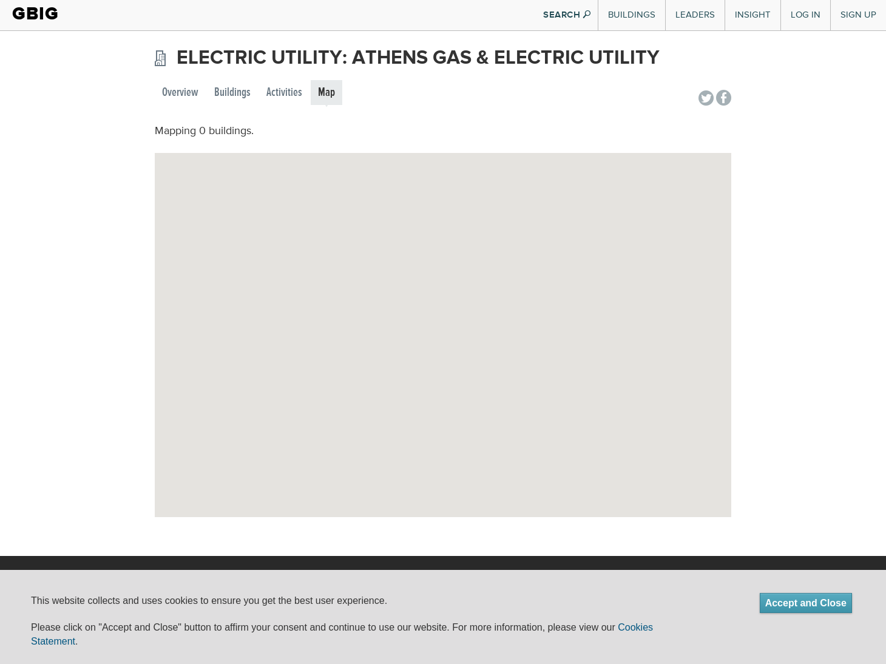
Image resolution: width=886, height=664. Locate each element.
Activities (284, 92)
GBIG (35, 13)
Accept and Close (806, 603)
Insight (753, 14)
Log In (805, 14)
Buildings (631, 14)
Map (326, 92)
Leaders (695, 14)
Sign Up (858, 14)
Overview (180, 92)
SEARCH (566, 15)
